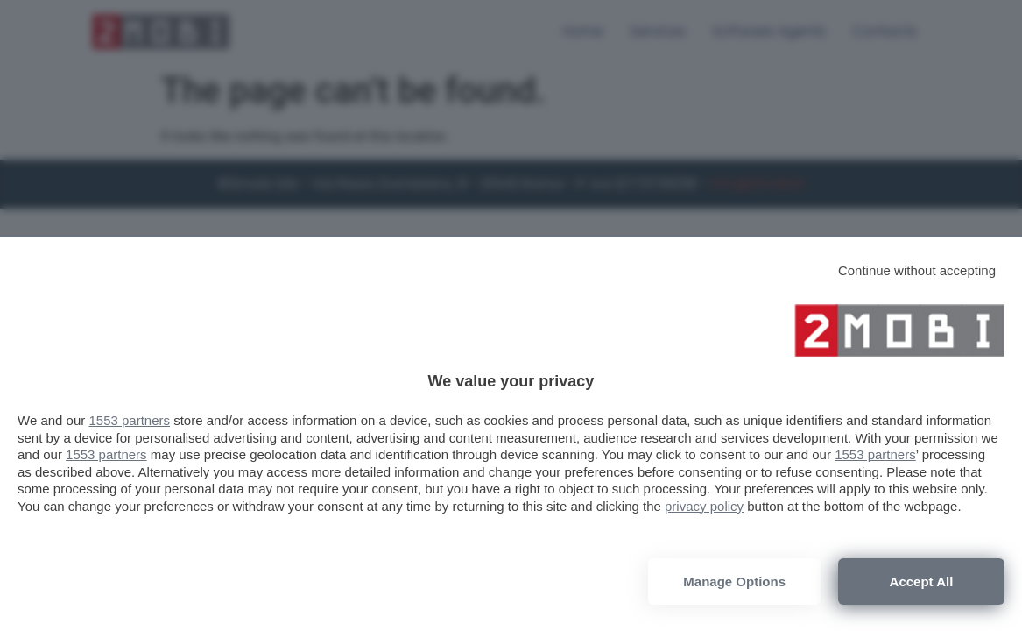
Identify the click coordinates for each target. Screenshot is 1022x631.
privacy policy (704, 506)
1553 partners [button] (129, 420)
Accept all (922, 581)
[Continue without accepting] (916, 270)
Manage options (734, 581)
